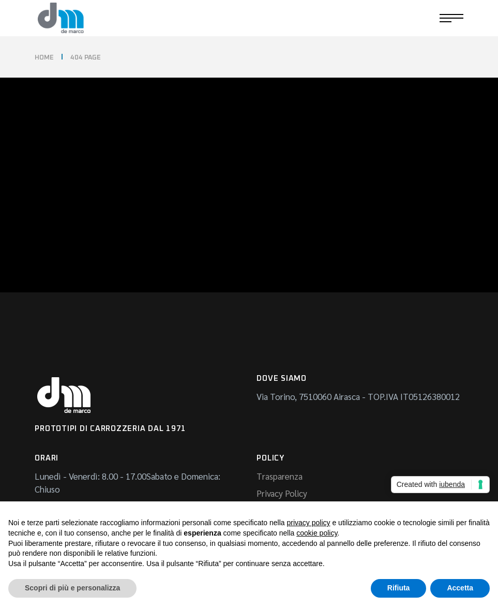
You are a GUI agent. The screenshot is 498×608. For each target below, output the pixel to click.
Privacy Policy (281, 493)
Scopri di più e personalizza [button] (72, 588)
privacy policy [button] (308, 522)
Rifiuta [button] (398, 588)
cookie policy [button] (316, 533)
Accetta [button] (460, 588)
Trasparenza (279, 476)
